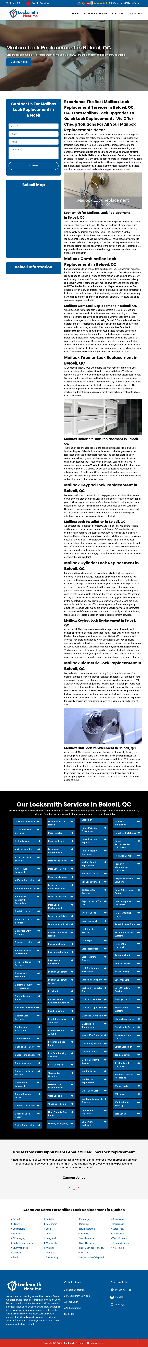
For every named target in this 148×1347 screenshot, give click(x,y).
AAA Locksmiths (23, 849)
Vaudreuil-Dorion (120, 1243)
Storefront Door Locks (123, 1037)
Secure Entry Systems (121, 1009)
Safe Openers (122, 980)
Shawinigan (118, 1219)
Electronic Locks (56, 944)
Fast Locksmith (56, 1011)
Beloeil (16, 1219)
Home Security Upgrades (89, 852)
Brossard (17, 1233)
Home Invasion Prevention (89, 830)
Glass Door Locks (57, 1104)
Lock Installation (90, 948)
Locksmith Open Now (92, 1007)
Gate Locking (55, 1096)
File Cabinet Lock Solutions (57, 1021)
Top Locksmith (122, 1055)
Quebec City (52, 1257)
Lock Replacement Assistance (91, 970)
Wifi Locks (120, 1094)
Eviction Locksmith (57, 971)
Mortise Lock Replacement (88, 1081)
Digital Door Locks (24, 1125)
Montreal (50, 1252)
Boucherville (19, 1228)
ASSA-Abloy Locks (24, 880)
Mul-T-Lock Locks (91, 1090)
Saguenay (84, 1233)
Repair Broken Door (125, 924)
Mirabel (50, 1248)
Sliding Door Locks (124, 1019)
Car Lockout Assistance (21, 1029)
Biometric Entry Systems (23, 932)
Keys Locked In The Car (91, 903)
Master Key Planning (92, 1035)
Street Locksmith (123, 1047)
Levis (49, 1233)
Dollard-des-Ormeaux (24, 1243)
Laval (48, 1228)
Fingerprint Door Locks (56, 1044)
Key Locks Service (91, 882)
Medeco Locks (89, 1051)
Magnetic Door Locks (92, 1015)
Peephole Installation (126, 833)
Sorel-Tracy (118, 1228)
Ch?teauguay (19, 1238)
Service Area (135, 13)
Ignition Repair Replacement (89, 864)
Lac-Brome (51, 1224)
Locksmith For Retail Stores (92, 990)
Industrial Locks (90, 873)
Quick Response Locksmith (123, 903)
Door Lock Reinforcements (56, 887)
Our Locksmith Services (95, 13)
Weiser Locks (121, 1086)
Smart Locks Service (125, 1027)
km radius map (34, 222)
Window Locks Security (122, 1104)
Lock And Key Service (88, 931)
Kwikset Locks (89, 912)
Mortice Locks (89, 1071)
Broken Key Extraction (21, 975)
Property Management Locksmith (121, 867)
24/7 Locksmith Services (23, 831)
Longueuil (51, 1238)
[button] (69, 1187)
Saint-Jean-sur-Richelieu (91, 1248)
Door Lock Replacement (55, 906)
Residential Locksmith (120, 946)
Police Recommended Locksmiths (122, 844)
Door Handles (55, 833)
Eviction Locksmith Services (57, 982)
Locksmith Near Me (91, 999)
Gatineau (17, 1252)
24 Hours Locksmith (25, 821)
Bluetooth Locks (23, 942)
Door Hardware (56, 841)
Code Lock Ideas (23, 1063)
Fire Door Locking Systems (57, 1055)
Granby (16, 1257)
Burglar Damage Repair (23, 998)
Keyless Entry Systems (88, 892)
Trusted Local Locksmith (122, 1065)
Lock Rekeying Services (89, 959)
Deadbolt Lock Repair (22, 1115)
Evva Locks (53, 991)
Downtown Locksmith (59, 924)
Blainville (17, 1224)
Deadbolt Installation (25, 1105)
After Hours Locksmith (21, 870)
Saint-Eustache (86, 1238)
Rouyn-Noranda (87, 1228)
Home (75, 13)
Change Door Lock (24, 1047)
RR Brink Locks (122, 963)
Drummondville (20, 1248)
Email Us (119, 1297)
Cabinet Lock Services (21, 1017)
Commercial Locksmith (21, 1084)
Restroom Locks (123, 955)
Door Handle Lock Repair (57, 823)
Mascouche (52, 1243)
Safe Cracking (122, 971)
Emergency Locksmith (54, 962)
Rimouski (84, 1224)
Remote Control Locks (123, 915)
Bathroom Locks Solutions (23, 921)
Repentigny (85, 1219)
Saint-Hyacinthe (87, 1243)
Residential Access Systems (125, 934)
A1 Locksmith (22, 841)
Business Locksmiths (26, 1007)
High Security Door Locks (57, 1114)
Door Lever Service (58, 869)
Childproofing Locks (25, 1055)
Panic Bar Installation (120, 823)
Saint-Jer (83, 1252)
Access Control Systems (23, 859)
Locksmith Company (92, 979)
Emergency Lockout (58, 952)
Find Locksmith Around (56, 1032)
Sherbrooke (118, 1224)
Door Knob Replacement (55, 851)
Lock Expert (88, 940)
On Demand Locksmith (88, 1124)
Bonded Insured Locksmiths (23, 952)
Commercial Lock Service (24, 1073)
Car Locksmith (22, 1038)
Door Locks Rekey (57, 916)
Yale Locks (120, 1113)
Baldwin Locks (22, 911)
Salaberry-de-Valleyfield (91, 1257)
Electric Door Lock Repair (57, 934)
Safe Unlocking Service (123, 990)
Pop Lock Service (124, 856)
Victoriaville (118, 1248)
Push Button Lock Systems (124, 892)
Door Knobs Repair (57, 860)
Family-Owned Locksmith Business (58, 1001)
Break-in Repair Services (23, 964)
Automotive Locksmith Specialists (21, 899)
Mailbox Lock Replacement (88, 1025)
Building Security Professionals (23, 986)
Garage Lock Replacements (55, 1086)
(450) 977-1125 (19, 62)
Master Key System (91, 1043)
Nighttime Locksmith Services (92, 1101)
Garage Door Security (54, 1075)
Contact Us (118, 13)
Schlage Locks (122, 999)
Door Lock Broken (57, 877)
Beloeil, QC (15, 3)
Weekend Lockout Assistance (124, 1076)
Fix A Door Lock (56, 1064)
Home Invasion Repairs (89, 841)
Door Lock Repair (57, 896)
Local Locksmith (90, 921)
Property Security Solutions (124, 880)
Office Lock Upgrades (87, 1112)
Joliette (50, 1219)
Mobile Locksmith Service (91, 1061)
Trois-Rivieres (119, 1238)
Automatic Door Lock (26, 888)
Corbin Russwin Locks (23, 1096)
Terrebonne (118, 1233)
